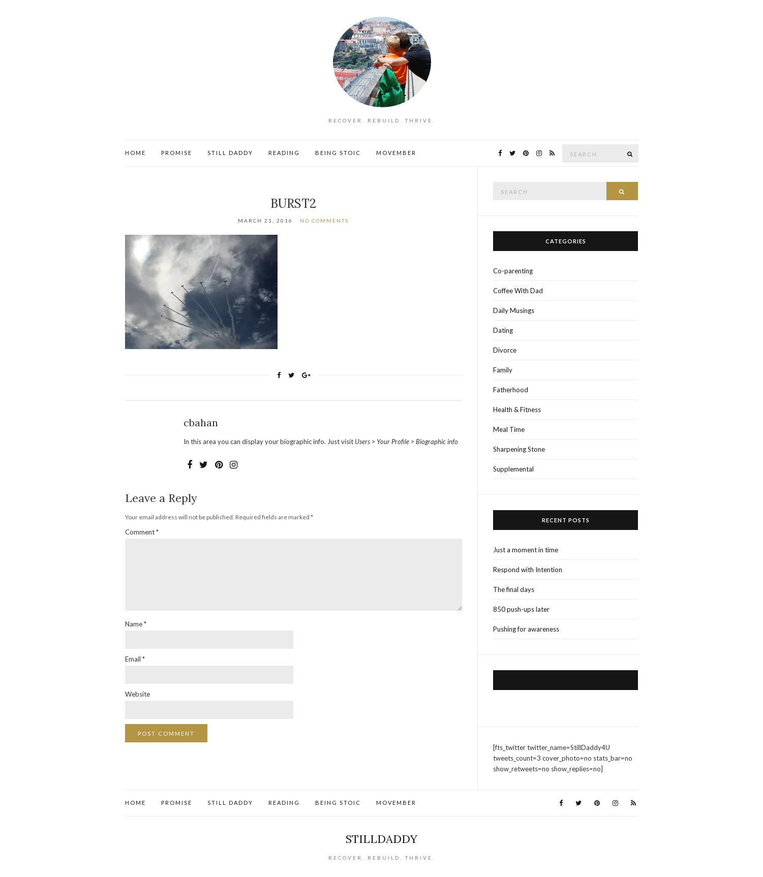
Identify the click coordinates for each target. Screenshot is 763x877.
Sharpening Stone (519, 449)
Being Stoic (338, 152)
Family (502, 370)
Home (135, 152)
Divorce (504, 350)
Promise (176, 152)
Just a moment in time (525, 550)
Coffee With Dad (518, 291)
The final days (513, 589)
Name (135, 624)
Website (137, 694)
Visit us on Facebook (565, 680)
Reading (284, 152)
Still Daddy (230, 152)
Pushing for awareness (526, 629)
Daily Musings (513, 310)
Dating (503, 330)
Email (135, 659)
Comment (142, 532)
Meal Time (509, 429)
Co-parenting (513, 271)
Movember (396, 152)
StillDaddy (381, 839)
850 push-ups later (521, 609)
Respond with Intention (527, 570)
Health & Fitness (517, 409)
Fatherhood (510, 390)
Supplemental (513, 469)
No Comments (324, 220)
